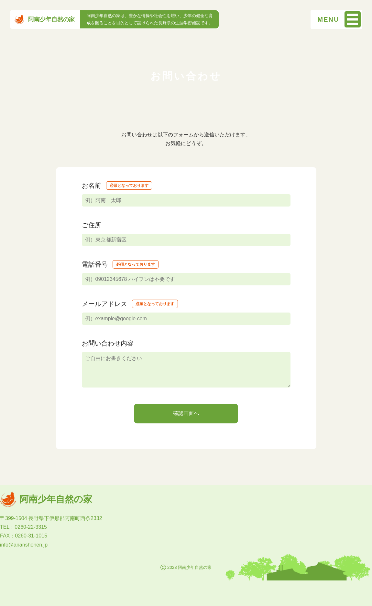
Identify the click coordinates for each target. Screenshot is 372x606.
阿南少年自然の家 (45, 19)
